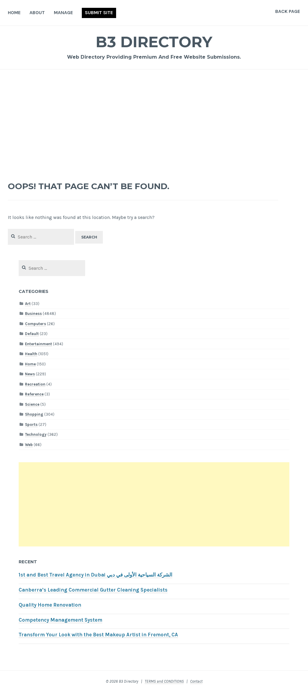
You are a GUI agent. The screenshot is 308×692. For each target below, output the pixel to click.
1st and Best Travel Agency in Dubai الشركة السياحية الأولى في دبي (95, 575)
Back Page (287, 11)
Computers (35, 323)
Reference (34, 394)
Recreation (35, 384)
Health (31, 354)
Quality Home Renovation (50, 605)
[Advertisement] (154, 122)
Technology (36, 434)
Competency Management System (60, 620)
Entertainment (38, 344)
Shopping (34, 414)
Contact (196, 681)
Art (28, 303)
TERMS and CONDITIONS (164, 681)
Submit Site (99, 12)
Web (29, 444)
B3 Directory (154, 42)
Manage (63, 12)
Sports (31, 424)
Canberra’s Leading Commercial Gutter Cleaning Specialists (93, 590)
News (30, 374)
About (37, 12)
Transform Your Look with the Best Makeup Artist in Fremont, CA (98, 635)
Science (32, 404)
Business (33, 313)
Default (32, 333)
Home (14, 12)
